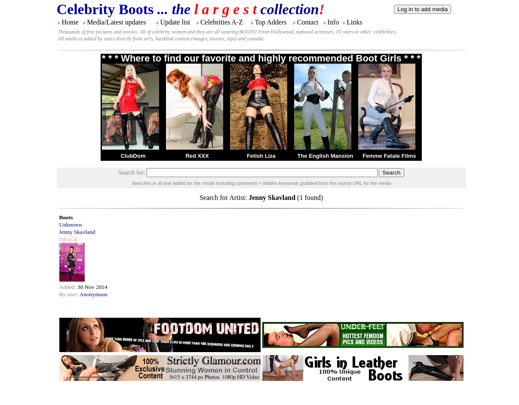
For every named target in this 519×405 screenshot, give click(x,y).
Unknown (70, 224)
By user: (69, 294)
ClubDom (133, 156)
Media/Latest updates (116, 22)
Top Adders (270, 22)
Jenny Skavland (77, 232)
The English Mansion (325, 156)
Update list (175, 22)
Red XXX (197, 156)
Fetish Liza (261, 156)
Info (333, 22)
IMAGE (68, 239)
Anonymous (93, 294)
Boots (66, 217)
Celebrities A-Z (221, 22)
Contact (308, 22)
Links (354, 22)
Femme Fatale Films (389, 156)
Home (70, 22)
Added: (68, 287)
